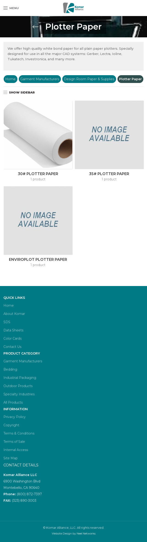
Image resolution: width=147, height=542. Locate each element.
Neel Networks (86, 533)
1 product (37, 179)
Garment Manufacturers (39, 79)
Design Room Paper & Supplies (89, 79)
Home (10, 79)
